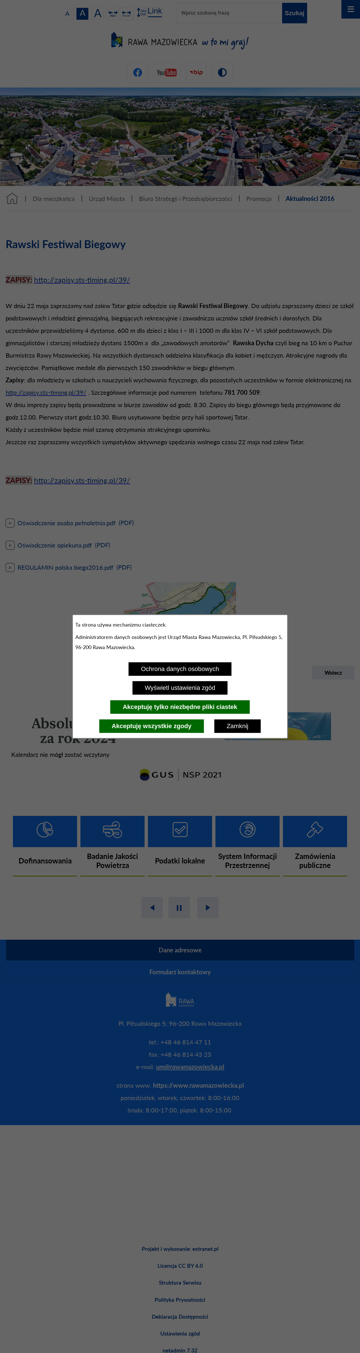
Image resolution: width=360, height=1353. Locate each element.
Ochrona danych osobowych (180, 668)
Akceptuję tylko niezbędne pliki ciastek (180, 706)
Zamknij (237, 726)
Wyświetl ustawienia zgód (180, 687)
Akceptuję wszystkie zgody (152, 726)
